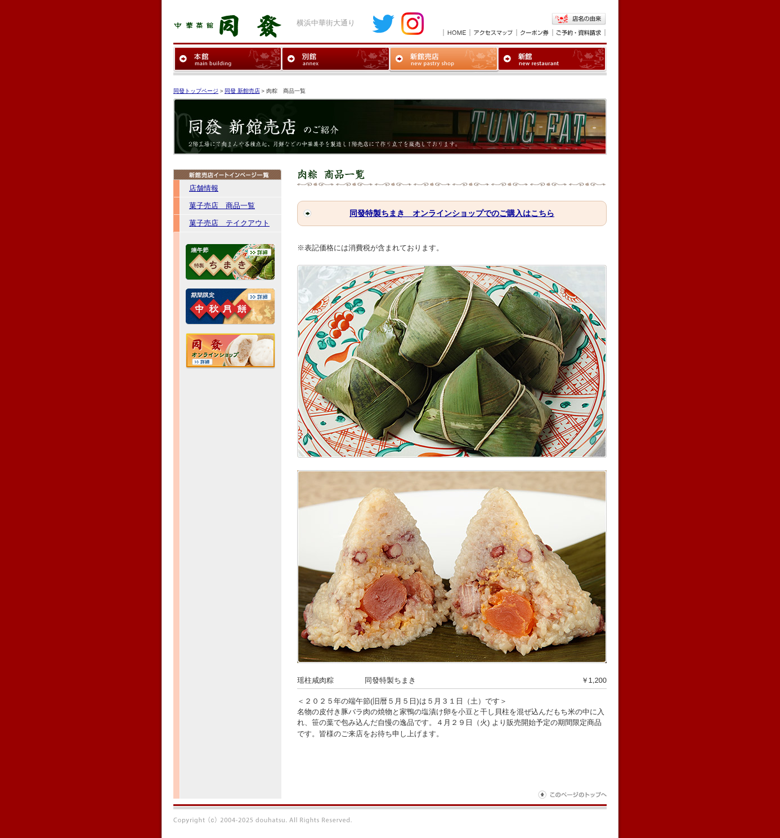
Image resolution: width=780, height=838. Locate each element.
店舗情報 (203, 188)
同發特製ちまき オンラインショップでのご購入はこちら (451, 213)
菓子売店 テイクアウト (229, 223)
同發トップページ (195, 91)
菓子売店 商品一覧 (222, 205)
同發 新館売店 (242, 91)
